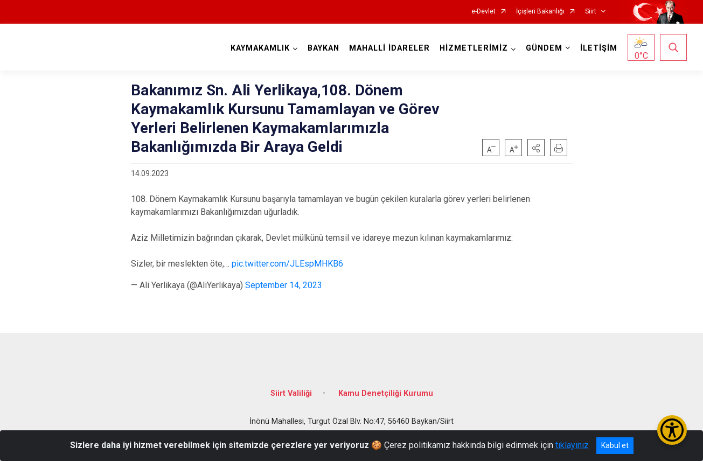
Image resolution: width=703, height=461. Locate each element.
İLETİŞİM (598, 48)
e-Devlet (483, 11)
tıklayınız (572, 445)
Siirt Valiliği (291, 393)
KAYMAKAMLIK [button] (260, 48)
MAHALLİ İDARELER (389, 48)
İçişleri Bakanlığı (540, 11)
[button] (536, 147)
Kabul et (615, 445)
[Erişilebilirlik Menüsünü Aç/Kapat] (672, 430)
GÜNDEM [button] (544, 48)
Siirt (590, 11)
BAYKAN (323, 48)
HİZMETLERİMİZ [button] (474, 48)
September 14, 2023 (283, 285)
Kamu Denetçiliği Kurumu (385, 393)
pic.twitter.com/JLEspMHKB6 (287, 264)
